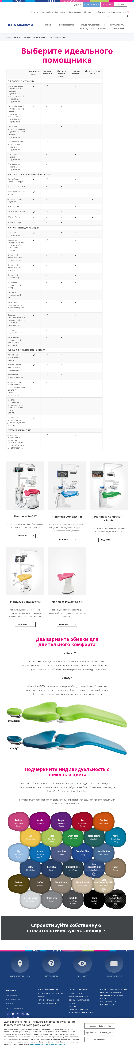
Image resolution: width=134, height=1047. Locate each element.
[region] (67, 1032)
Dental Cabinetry (117, 25)
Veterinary (107, 4)
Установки (119, 29)
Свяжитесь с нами (75, 12)
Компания (34, 12)
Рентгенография (103, 29)
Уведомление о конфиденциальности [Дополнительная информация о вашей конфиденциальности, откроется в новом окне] (47, 1044)
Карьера (72, 1003)
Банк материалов (61, 12)
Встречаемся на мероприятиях (50, 994)
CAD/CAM (48, 25)
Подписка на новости (47, 1003)
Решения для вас (87, 29)
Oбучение (87, 12)
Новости (41, 997)
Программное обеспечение (66, 25)
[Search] (127, 16)
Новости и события (46, 12)
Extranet (120, 4)
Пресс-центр (83, 976)
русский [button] (78, 4)
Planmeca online (107, 1005)
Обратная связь (51, 976)
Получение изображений (110, 992)
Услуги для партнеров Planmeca (82, 1012)
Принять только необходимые (99, 1032)
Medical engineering (91, 4)
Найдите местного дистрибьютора (111, 12)
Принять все (99, 1039)
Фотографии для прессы (48, 1000)
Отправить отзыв (76, 994)
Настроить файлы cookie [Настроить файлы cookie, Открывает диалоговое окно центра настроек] (100, 1026)
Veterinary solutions (109, 1002)
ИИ (105, 25)
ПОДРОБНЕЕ (22, 536)
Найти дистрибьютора (20, 976)
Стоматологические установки (113, 989)
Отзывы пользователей (91, 25)
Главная (10, 37)
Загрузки (72, 1006)
